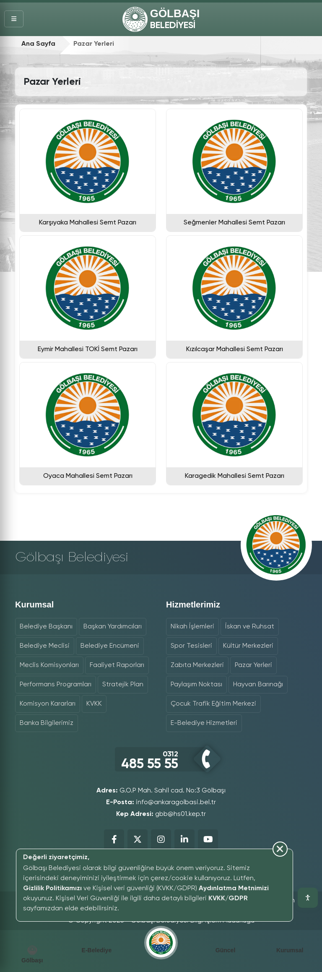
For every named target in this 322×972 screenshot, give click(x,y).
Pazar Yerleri (253, 665)
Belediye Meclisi (45, 646)
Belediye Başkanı (46, 626)
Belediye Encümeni (109, 646)
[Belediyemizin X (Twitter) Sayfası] (137, 839)
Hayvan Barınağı (258, 684)
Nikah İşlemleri (192, 626)
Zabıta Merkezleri (197, 665)
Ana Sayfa (38, 44)
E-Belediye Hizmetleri (204, 723)
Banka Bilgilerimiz (46, 723)
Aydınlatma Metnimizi (234, 888)
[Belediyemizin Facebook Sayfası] (114, 839)
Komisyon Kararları (47, 704)
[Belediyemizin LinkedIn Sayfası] (184, 839)
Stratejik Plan (122, 684)
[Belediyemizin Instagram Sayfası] (161, 839)
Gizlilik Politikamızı (52, 888)
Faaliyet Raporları (117, 665)
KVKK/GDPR (228, 898)
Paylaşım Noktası (196, 684)
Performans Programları (55, 684)
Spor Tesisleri (191, 646)
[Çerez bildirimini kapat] (150, 916)
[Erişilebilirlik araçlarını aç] (308, 898)
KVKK (94, 704)
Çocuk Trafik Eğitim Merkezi (213, 704)
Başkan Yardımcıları (112, 626)
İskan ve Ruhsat (249, 626)
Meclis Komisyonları (49, 665)
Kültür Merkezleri (248, 646)
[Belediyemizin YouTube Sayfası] (208, 839)
